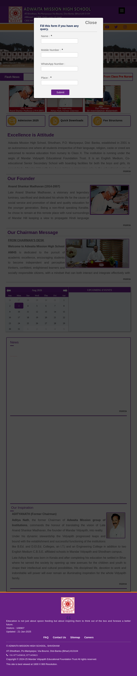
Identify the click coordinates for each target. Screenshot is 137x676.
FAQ (46, 637)
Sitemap (75, 637)
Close (91, 22)
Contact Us (59, 637)
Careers (89, 637)
